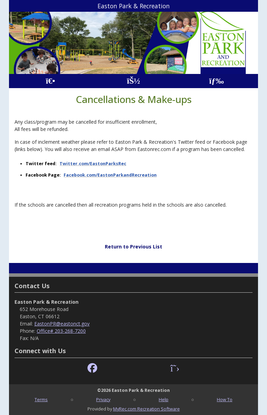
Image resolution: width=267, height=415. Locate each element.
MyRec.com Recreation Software (146, 409)
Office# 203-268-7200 (61, 331)
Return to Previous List (133, 246)
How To (224, 399)
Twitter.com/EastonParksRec (92, 164)
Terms (41, 399)
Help (163, 399)
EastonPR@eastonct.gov (62, 323)
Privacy (103, 399)
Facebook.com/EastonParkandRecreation (110, 175)
